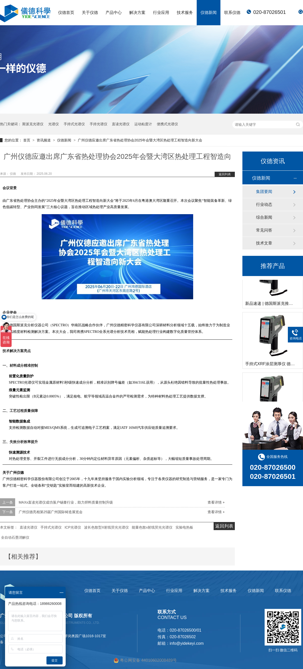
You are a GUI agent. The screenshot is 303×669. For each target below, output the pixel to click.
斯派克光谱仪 (32, 124)
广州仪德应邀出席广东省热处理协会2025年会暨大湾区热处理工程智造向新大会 (140, 140)
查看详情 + (216, 502)
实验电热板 (184, 527)
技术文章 (264, 243)
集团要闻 (264, 191)
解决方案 (137, 12)
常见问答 (264, 230)
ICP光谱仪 (73, 527)
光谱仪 (53, 124)
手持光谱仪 (98, 124)
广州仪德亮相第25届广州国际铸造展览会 (51, 512)
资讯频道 (44, 140)
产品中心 (114, 12)
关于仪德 (90, 12)
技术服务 (185, 12)
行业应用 (161, 12)
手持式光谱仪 (74, 124)
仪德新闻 (208, 12)
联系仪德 (232, 12)
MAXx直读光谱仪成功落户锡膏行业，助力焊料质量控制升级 (66, 502)
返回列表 (225, 174)
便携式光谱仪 (167, 124)
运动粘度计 (143, 124)
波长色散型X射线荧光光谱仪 (106, 527)
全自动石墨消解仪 (15, 537)
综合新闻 (264, 217)
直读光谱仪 (121, 124)
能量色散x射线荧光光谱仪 (152, 527)
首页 (27, 140)
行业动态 (264, 204)
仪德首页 (66, 12)
